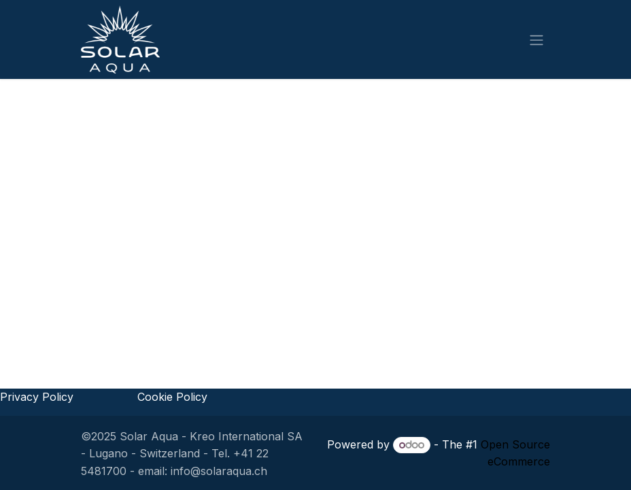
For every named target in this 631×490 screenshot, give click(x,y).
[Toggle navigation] (536, 39)
